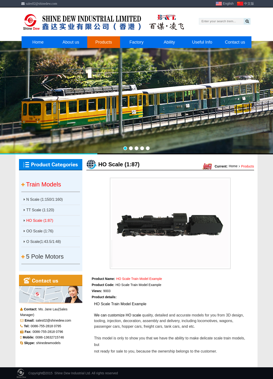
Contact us (235, 42)
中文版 (249, 3)
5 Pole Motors (45, 256)
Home (38, 42)
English (228, 3)
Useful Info (202, 42)
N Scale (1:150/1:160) (43, 199)
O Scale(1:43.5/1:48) (42, 242)
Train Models (43, 184)
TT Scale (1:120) (39, 210)
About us (70, 42)
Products (103, 42)
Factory (136, 42)
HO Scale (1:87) (38, 221)
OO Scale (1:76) (38, 231)
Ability (169, 42)
